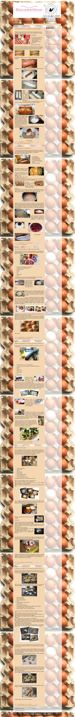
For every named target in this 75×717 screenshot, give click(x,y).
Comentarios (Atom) (21, 710)
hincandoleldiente (49, 31)
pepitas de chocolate (34, 705)
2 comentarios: (29, 704)
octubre (49, 43)
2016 (48, 40)
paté (24, 143)
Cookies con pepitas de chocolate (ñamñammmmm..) (29, 568)
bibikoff (39, 714)
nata (23, 143)
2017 (48, 39)
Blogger (48, 714)
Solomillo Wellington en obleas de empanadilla (27, 249)
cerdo (18, 143)
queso (26, 244)
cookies (25, 705)
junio (49, 48)
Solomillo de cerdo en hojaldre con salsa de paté (28, 28)
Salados (21, 24)
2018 (48, 37)
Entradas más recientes (19, 708)
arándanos (19, 244)
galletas (24, 244)
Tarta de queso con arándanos (23, 148)
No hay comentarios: (30, 242)
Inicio (34, 708)
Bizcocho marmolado (20, 447)
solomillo (29, 143)
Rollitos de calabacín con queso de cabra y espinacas (29, 343)
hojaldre (21, 143)
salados (27, 143)
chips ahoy (19, 705)
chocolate (22, 705)
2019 (48, 36)
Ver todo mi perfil (48, 33)
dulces (22, 244)
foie (18, 338)
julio (48, 46)
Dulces (16, 24)
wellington (28, 338)
